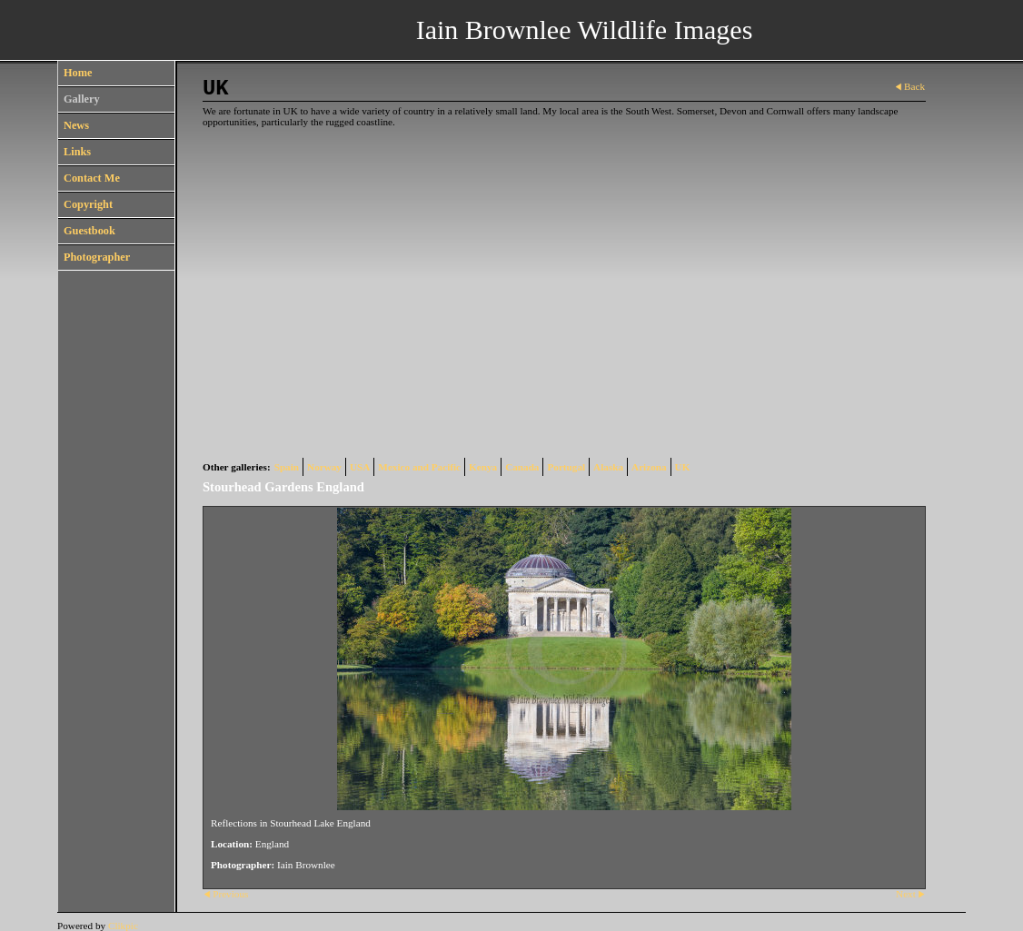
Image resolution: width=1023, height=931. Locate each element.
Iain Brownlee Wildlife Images (584, 30)
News (76, 125)
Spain (286, 466)
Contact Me (92, 178)
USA (360, 466)
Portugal (566, 466)
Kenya (483, 466)
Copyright (88, 204)
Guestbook (89, 230)
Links (77, 151)
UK (682, 466)
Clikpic (123, 925)
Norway (324, 466)
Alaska (608, 466)
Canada (522, 466)
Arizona (649, 466)
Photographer (97, 257)
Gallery (82, 99)
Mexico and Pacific (419, 466)
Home (78, 72)
